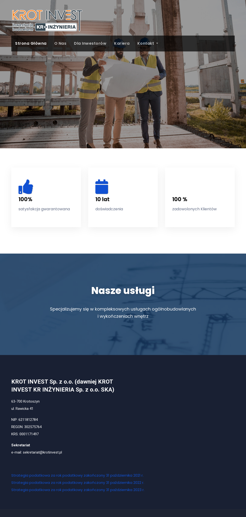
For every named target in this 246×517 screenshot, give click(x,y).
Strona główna (31, 43)
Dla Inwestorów (90, 43)
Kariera (122, 43)
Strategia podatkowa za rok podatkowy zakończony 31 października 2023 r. (77, 489)
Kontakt (147, 43)
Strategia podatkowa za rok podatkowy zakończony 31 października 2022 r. (77, 482)
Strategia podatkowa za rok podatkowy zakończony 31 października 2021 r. (77, 475)
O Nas (60, 43)
